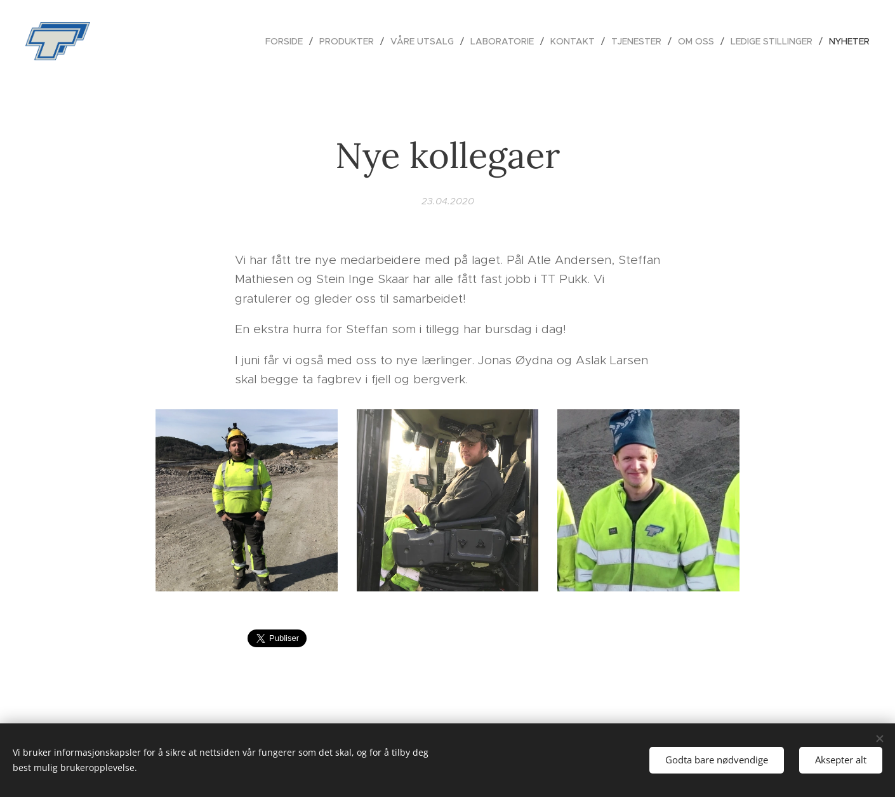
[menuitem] (287, 41)
